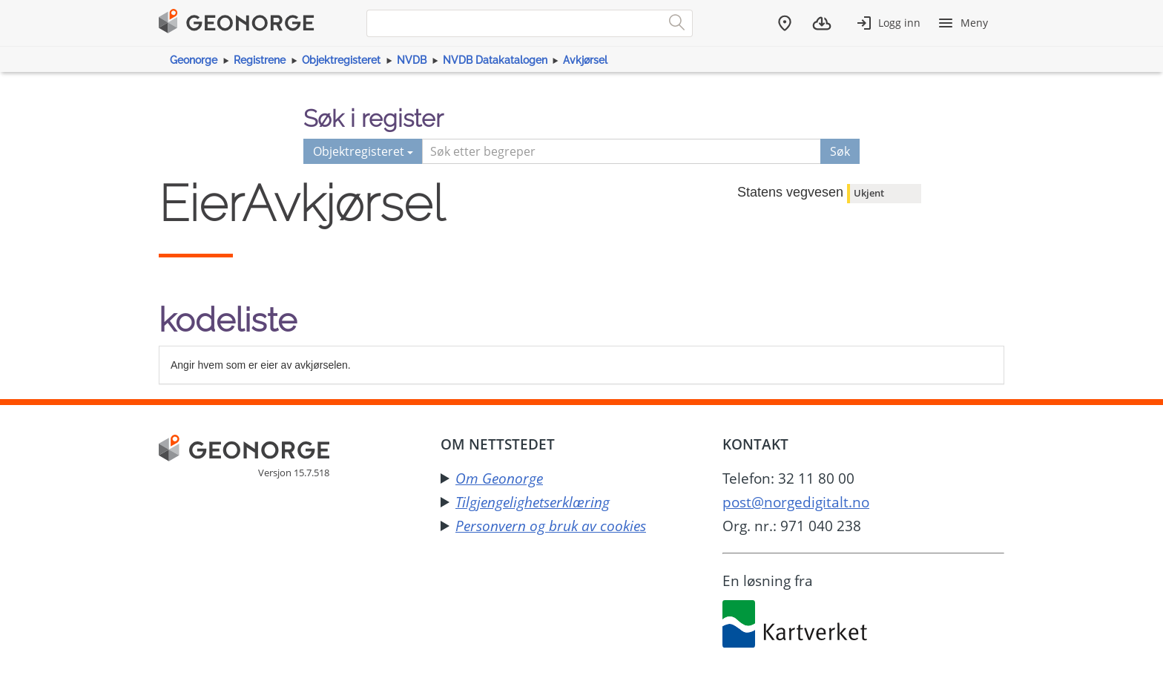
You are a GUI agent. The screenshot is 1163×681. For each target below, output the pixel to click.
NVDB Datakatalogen (495, 60)
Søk (840, 151)
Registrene (260, 60)
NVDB (411, 60)
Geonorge (193, 60)
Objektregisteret (341, 60)
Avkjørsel (585, 60)
